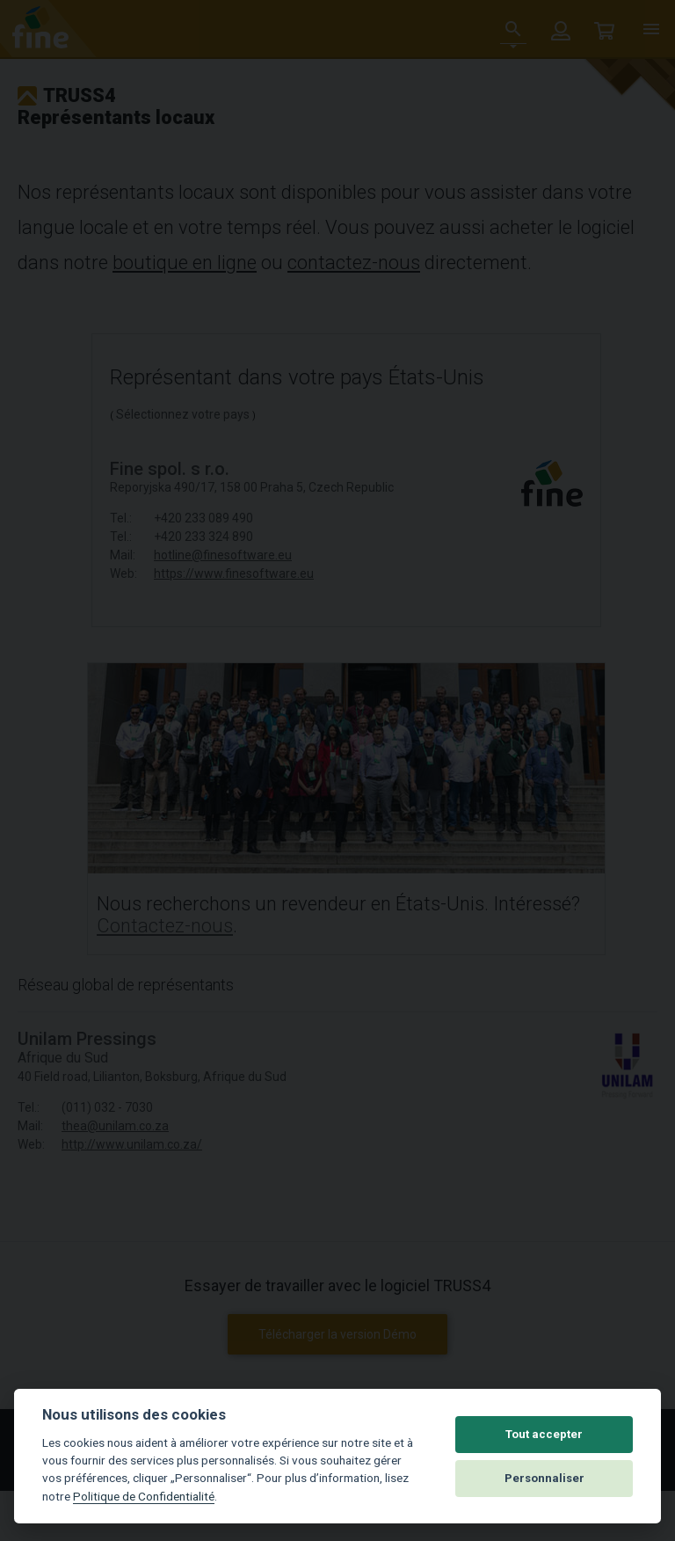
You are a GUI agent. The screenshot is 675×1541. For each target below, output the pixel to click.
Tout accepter (544, 1434)
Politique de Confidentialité (143, 1496)
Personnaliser (544, 1478)
